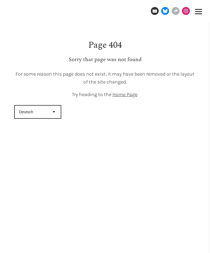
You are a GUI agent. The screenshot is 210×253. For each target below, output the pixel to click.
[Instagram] (186, 11)
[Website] (175, 11)
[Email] (155, 11)
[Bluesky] (165, 11)
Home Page (124, 94)
